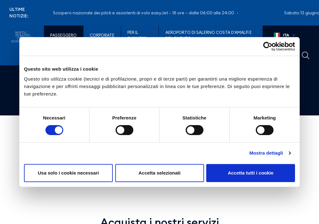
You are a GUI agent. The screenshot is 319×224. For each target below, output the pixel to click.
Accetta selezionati (159, 172)
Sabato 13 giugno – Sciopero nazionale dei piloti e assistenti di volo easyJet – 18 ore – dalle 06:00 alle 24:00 (127, 13)
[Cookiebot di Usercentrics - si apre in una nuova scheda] (267, 46)
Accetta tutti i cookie (251, 172)
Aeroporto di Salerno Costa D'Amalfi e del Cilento (208, 35)
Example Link (305, 55)
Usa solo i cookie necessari (68, 172)
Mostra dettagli (266, 153)
